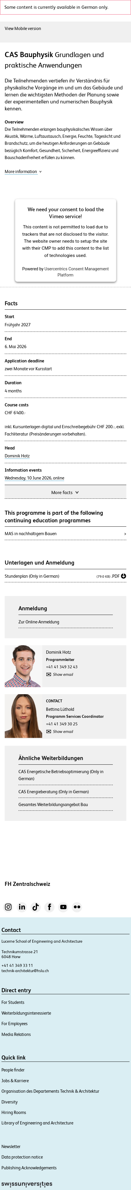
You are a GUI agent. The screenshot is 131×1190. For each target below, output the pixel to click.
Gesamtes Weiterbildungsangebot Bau (53, 804)
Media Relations (16, 1034)
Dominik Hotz (17, 456)
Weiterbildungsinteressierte (26, 1013)
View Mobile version (23, 28)
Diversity (9, 1101)
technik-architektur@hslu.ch (25, 970)
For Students (12, 1002)
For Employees (14, 1023)
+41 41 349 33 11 (17, 965)
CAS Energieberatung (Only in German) (53, 791)
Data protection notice (22, 1156)
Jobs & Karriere (15, 1080)
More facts (65, 492)
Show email (63, 674)
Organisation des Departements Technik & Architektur (50, 1091)
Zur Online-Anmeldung (38, 621)
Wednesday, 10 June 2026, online (34, 478)
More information (23, 171)
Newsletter (11, 1146)
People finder (13, 1069)
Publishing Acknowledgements (29, 1167)
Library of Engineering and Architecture (37, 1122)
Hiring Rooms (13, 1112)
